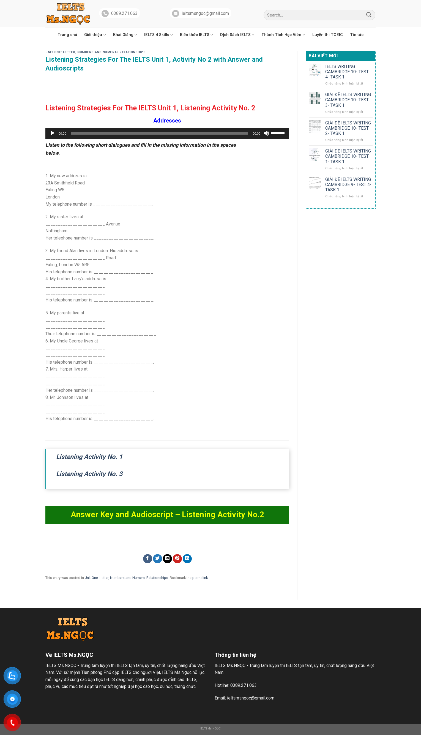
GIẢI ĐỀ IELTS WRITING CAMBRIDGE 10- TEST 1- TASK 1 (348, 156)
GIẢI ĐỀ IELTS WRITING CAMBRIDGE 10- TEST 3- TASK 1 (348, 100)
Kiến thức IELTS (196, 34)
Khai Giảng (125, 34)
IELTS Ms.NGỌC (210, 728)
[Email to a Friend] (167, 558)
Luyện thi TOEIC (327, 34)
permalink (200, 578)
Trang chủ (67, 34)
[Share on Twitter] (157, 558)
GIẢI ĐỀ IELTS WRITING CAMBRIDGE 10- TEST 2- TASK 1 (348, 128)
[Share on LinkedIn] (187, 558)
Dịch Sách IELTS (237, 34)
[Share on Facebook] (147, 558)
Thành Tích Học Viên (283, 34)
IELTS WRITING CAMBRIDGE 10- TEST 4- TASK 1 (347, 72)
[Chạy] (52, 133)
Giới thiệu (95, 34)
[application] (167, 133)
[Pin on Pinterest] (177, 558)
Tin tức (356, 34)
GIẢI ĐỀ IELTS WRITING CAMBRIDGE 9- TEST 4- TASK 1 (348, 184)
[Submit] (368, 15)
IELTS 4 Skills (158, 34)
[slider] (159, 133)
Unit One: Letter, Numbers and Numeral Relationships (95, 52)
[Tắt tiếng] (266, 133)
